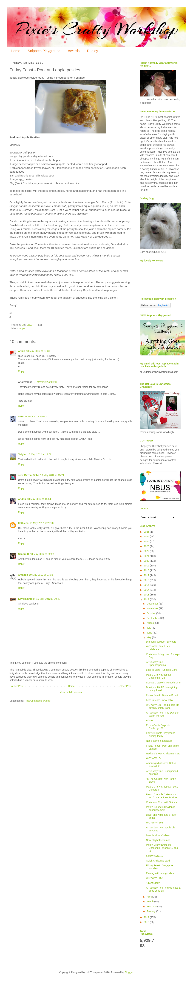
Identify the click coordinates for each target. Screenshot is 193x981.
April (149, 896)
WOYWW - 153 (154, 822)
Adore (149, 720)
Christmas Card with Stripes (161, 802)
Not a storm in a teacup (159, 740)
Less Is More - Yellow (157, 835)
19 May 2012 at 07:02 (41, 574)
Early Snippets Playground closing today (160, 734)
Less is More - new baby (159, 700)
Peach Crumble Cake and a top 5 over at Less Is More (161, 796)
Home (15, 51)
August (151, 622)
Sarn (21, 416)
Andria (22, 499)
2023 (147, 546)
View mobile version (71, 692)
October (151, 613)
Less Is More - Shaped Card (161, 669)
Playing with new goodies (160, 873)
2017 (147, 575)
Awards (74, 51)
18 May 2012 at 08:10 (45, 382)
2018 (147, 570)
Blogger (129, 972)
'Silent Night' (153, 883)
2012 (147, 599)
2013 (147, 594)
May (149, 637)
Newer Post (16, 686)
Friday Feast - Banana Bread (162, 695)
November (153, 608)
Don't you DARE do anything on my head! (162, 689)
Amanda (23, 574)
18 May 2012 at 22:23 (42, 554)
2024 (147, 541)
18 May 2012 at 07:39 (38, 351)
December (153, 603)
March (150, 901)
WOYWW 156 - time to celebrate (158, 648)
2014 (147, 589)
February (152, 906)
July (149, 627)
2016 (147, 580)
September (153, 618)
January (151, 911)
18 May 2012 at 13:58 (39, 454)
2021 (147, 556)
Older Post (125, 686)
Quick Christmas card (158, 860)
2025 (147, 536)
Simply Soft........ (155, 855)
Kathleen (23, 523)
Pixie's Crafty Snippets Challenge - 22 (158, 676)
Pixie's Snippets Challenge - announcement (161, 808)
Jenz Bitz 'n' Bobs (28, 475)
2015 (147, 584)
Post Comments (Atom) (37, 700)
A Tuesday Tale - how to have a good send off (163, 889)
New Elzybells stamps (158, 840)
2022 (147, 551)
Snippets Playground (44, 51)
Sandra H (23, 554)
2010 (147, 922)
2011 (147, 917)
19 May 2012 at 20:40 (48, 598)
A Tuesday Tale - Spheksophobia (156, 663)
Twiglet (22, 454)
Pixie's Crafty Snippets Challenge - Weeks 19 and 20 (162, 847)
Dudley (92, 51)
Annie (21, 351)
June (150, 632)
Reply (21, 371)
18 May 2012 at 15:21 (52, 475)
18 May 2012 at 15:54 (39, 499)
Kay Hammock (26, 598)
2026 (147, 531)
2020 (147, 560)
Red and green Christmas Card (163, 753)
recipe (22, 328)
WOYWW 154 (153, 758)
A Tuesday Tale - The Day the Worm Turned (162, 714)
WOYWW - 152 (154, 878)
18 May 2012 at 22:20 (41, 523)
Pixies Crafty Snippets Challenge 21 (158, 727)
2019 (147, 565)
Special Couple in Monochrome (163, 682)
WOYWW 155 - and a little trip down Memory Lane (162, 706)
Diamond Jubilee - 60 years (161, 641)
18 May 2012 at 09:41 (37, 416)
